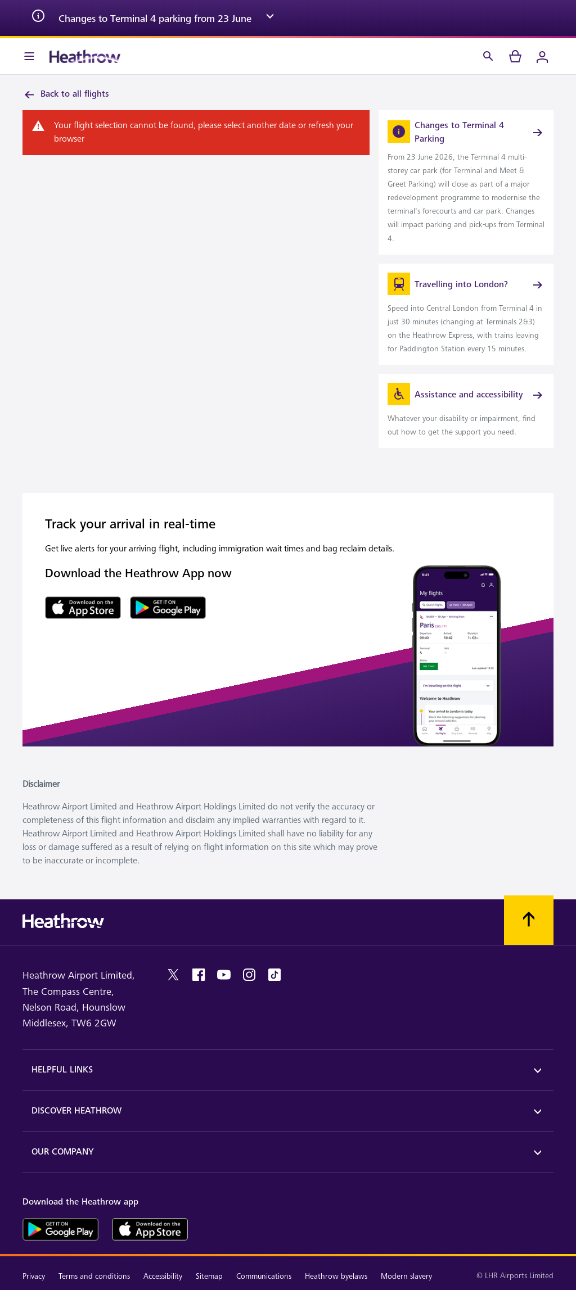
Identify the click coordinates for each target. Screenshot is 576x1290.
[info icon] (38, 18)
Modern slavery (406, 1276)
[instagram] (249, 974)
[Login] (542, 56)
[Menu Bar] (29, 56)
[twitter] (173, 974)
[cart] (515, 56)
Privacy (33, 1276)
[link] (466, 182)
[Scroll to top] (529, 920)
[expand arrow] (270, 18)
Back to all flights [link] (65, 94)
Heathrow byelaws (336, 1276)
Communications (263, 1276)
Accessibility (162, 1276)
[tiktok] (274, 974)
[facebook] (198, 974)
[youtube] (224, 974)
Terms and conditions (94, 1276)
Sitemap (209, 1276)
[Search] (488, 56)
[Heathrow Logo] (85, 56)
